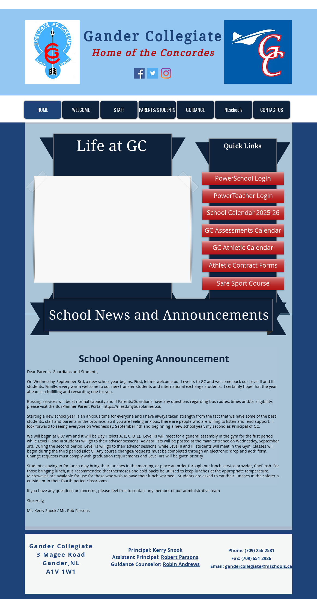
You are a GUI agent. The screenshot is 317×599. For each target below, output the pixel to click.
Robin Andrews (181, 564)
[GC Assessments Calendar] (243, 230)
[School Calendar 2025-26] (243, 213)
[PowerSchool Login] (243, 178)
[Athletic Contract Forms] (243, 265)
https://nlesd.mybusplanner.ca (132, 406)
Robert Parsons (179, 557)
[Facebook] (139, 73)
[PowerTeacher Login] (243, 196)
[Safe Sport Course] (243, 283)
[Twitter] (152, 73)
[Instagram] (166, 73)
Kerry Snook (168, 550)
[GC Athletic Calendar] (243, 247)
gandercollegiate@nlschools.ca (258, 566)
